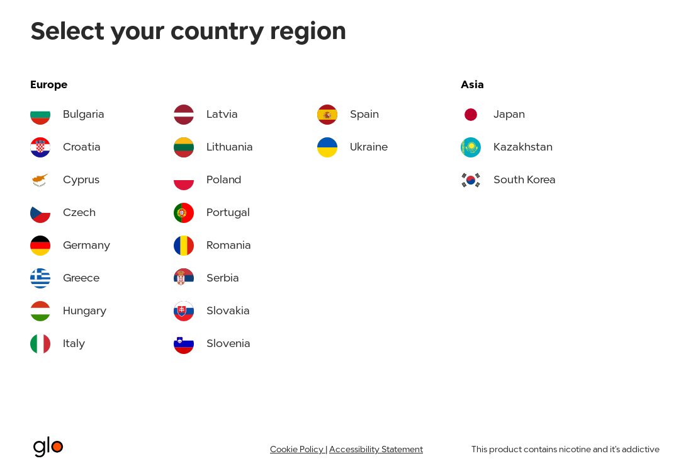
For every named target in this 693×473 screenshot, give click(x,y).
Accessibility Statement (376, 450)
